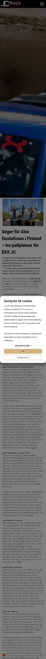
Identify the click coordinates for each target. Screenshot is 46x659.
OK (23, 351)
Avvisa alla (23, 357)
